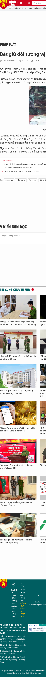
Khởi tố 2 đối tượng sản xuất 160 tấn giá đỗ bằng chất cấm (18, 357)
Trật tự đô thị (20, 8)
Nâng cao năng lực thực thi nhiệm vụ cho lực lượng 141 (16, 466)
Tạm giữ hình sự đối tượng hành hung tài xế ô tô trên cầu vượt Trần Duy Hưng (18, 323)
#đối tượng (21, 180)
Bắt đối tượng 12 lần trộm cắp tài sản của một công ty (16, 504)
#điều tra (32, 180)
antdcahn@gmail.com (37, 605)
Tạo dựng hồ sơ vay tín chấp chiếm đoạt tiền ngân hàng (16, 541)
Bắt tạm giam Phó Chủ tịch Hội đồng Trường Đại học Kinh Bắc (16, 392)
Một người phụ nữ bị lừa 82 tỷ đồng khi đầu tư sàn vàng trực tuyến (17, 429)
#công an (9, 180)
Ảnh (30, 8)
